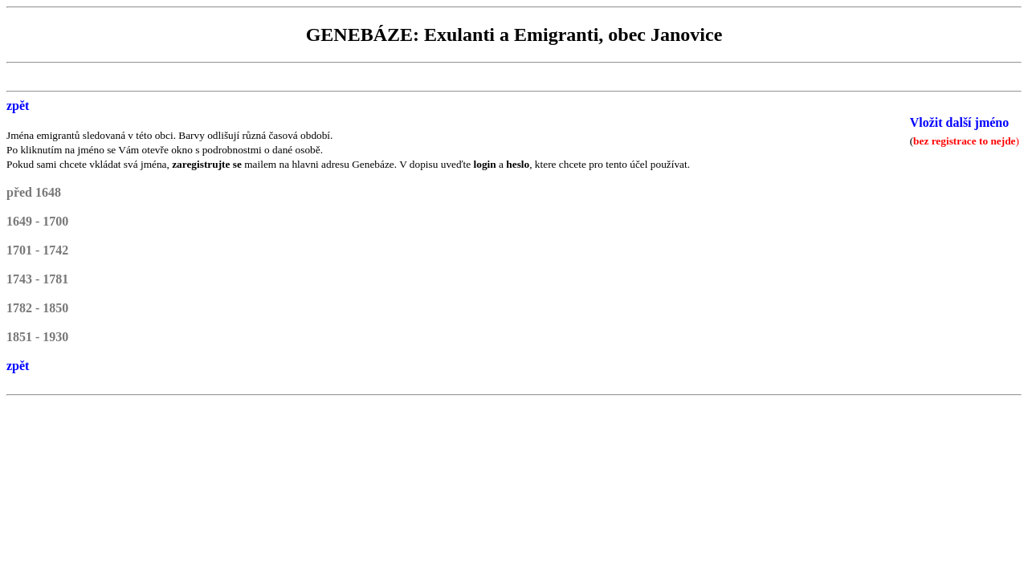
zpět (17, 105)
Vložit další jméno (960, 122)
